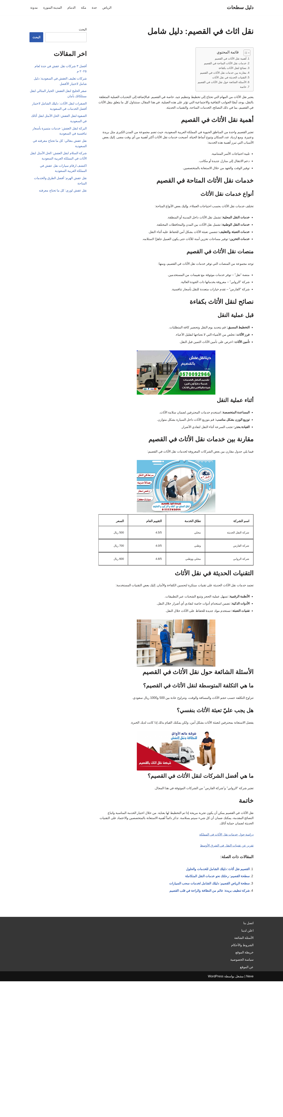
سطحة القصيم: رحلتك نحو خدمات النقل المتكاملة (217, 880)
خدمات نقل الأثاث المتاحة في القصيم (225, 63)
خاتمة (243, 87)
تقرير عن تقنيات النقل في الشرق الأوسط (227, 849)
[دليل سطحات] (240, 8)
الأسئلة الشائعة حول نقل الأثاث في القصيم (222, 82)
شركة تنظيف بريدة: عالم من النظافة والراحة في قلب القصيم (209, 895)
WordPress (215, 1112)
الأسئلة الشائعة (244, 1073)
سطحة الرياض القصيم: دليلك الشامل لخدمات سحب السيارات (209, 887)
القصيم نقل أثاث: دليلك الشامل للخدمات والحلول (218, 873)
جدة (94, 7)
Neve (250, 1112)
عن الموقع (247, 1102)
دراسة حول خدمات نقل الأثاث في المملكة (226, 838)
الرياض (106, 7)
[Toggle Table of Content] (245, 52)
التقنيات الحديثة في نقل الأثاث (229, 77)
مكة (83, 7)
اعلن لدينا (247, 1066)
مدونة (34, 7)
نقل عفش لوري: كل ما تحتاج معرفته (63, 192)
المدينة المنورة (52, 7)
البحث (83, 29)
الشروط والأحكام (242, 1080)
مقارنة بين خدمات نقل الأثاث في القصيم (223, 72)
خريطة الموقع (244, 1088)
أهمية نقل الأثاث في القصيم (230, 58)
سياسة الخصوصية (242, 1095)
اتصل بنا (248, 1059)
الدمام (71, 7)
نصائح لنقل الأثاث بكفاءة (232, 68)
